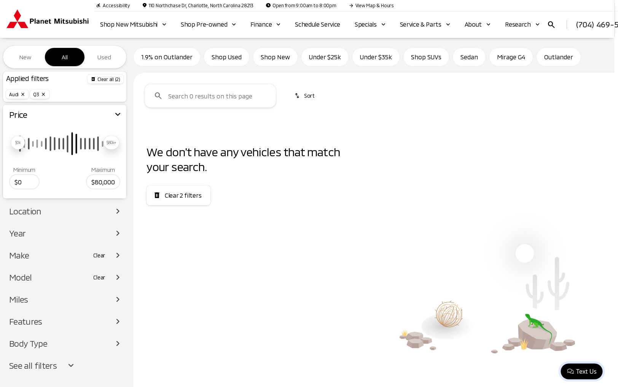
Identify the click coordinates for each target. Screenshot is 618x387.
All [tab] (65, 57)
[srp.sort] (305, 96)
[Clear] (99, 255)
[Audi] (17, 94)
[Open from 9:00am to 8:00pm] (301, 5)
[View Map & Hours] (371, 5)
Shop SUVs (426, 56)
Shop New (275, 56)
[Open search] (551, 25)
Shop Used (227, 56)
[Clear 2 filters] (178, 195)
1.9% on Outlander (167, 56)
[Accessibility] (112, 5)
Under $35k (376, 56)
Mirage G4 (511, 56)
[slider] (18, 142)
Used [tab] (104, 57)
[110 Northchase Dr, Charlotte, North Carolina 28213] (197, 5)
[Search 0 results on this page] (210, 96)
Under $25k (325, 56)
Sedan (469, 56)
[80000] (103, 181)
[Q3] (39, 94)
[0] (24, 181)
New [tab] (25, 57)
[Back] (105, 79)
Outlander (558, 56)
